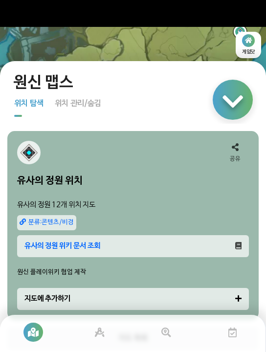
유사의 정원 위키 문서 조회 (133, 246)
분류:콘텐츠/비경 (47, 222)
